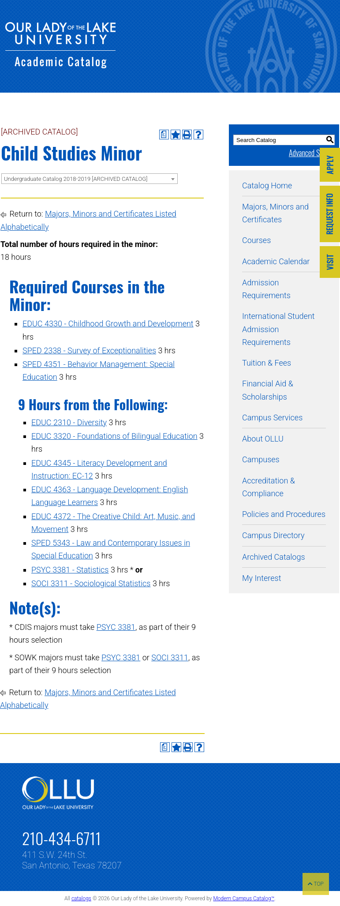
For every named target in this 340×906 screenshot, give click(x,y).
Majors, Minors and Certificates (275, 213)
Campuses (261, 459)
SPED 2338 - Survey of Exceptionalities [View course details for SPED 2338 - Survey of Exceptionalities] (89, 350)
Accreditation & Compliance (268, 487)
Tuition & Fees (266, 362)
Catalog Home (267, 185)
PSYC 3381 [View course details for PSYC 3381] (116, 627)
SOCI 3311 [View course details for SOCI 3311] (169, 657)
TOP (316, 884)
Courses (256, 240)
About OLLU (263, 438)
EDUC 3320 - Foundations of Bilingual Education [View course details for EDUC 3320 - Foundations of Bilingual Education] (114, 436)
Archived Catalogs (273, 557)
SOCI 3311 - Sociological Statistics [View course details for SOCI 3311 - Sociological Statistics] (91, 583)
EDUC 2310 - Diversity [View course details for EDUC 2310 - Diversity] (69, 422)
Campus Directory (273, 535)
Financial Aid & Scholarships (267, 390)
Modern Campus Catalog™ (243, 898)
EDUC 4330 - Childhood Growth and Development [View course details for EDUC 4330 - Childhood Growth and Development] (108, 323)
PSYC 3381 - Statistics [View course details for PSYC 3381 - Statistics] (70, 569)
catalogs (81, 898)
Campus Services (272, 417)
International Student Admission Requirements (278, 329)
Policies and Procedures (283, 514)
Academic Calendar (276, 261)
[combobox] (89, 178)
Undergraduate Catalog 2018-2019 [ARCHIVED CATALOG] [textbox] (75, 179)
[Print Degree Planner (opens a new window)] (164, 134)
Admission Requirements (266, 289)
